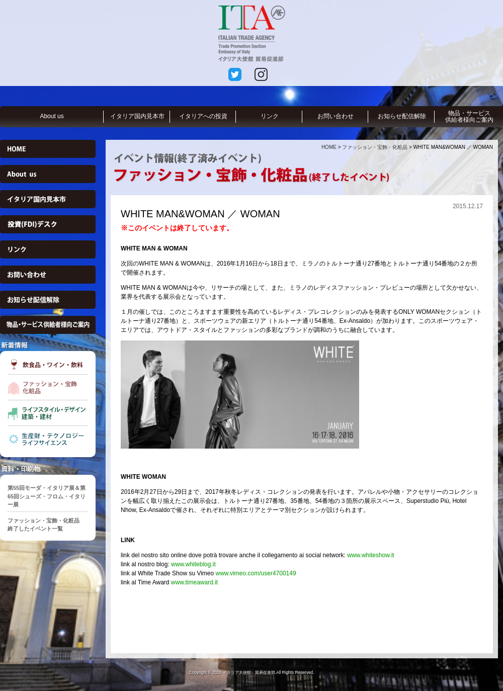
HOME (329, 147)
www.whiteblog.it (193, 564)
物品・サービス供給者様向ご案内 (469, 116)
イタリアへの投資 (203, 116)
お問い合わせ (335, 116)
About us (51, 116)
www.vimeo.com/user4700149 (256, 573)
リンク (270, 116)
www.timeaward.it (194, 582)
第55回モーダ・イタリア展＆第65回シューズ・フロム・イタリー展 (47, 496)
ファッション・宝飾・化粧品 (374, 147)
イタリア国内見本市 (137, 116)
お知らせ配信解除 (402, 116)
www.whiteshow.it (370, 555)
